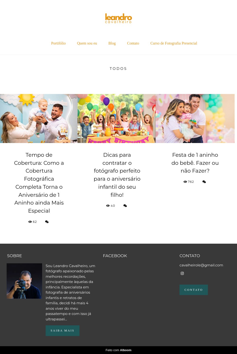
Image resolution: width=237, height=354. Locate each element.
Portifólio (58, 43)
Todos (118, 68)
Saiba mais (63, 330)
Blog (112, 43)
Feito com (118, 350)
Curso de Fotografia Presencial (173, 43)
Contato (133, 43)
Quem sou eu (87, 43)
